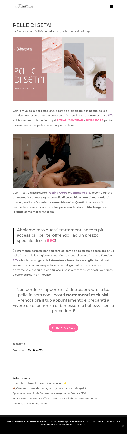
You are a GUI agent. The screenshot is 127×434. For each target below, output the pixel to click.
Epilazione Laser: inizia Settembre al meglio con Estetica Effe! (49, 393)
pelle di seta (68, 31)
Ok (52, 429)
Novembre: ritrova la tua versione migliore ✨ (40, 383)
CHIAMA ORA (63, 328)
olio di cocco (52, 31)
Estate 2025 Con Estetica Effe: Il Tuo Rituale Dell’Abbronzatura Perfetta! (55, 398)
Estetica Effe (35, 350)
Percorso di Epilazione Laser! (30, 403)
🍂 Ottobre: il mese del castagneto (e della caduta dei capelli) (49, 388)
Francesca (22, 31)
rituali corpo (84, 31)
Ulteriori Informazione (66, 429)
